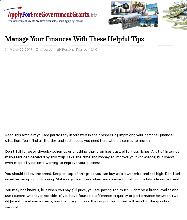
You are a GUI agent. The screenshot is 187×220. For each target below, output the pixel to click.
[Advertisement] (93, 94)
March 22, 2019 (21, 49)
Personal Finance (74, 49)
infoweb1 (47, 49)
